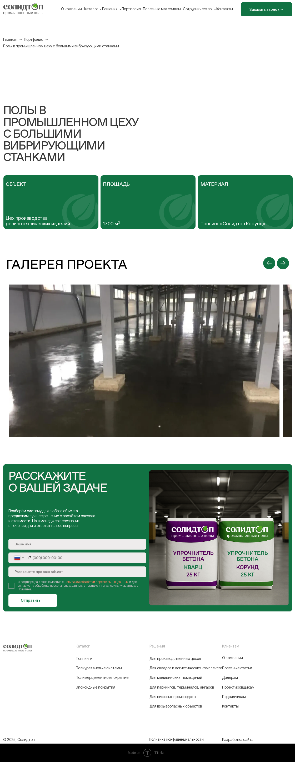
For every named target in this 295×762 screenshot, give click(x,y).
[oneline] (77, 571)
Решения (110, 9)
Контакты (224, 9)
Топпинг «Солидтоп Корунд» (233, 224)
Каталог (91, 9)
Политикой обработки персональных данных (96, 582)
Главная (10, 39)
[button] (266, 9)
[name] (77, 544)
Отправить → (33, 600)
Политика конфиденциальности (176, 739)
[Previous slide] (269, 263)
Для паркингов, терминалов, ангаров (181, 687)
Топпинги (84, 658)
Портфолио (131, 9)
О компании (71, 9)
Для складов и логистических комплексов (186, 668)
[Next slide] (283, 263)
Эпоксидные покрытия (95, 687)
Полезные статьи (237, 668)
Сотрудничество (197, 9)
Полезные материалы (162, 9)
